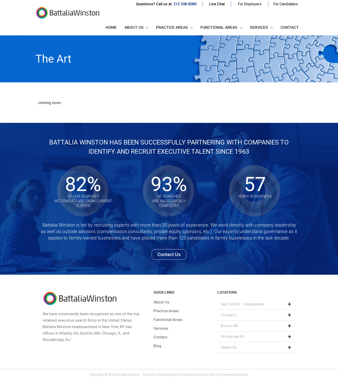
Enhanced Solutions (234, 374)
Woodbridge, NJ (232, 336)
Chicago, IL (229, 315)
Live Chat (217, 4)
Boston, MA (229, 326)
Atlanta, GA (229, 347)
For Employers (249, 4)
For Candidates (285, 4)
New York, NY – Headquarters (242, 304)
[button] (256, 304)
